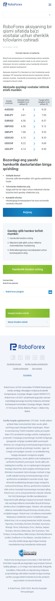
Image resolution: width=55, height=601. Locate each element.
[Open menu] (49, 4)
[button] (13, 4)
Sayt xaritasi (37, 369)
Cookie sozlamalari (20, 369)
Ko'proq (27, 212)
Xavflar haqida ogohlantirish (36, 364)
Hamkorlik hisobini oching (27, 269)
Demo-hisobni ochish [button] (18, 322)
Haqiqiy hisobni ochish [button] (18, 313)
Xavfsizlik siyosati (14, 364)
